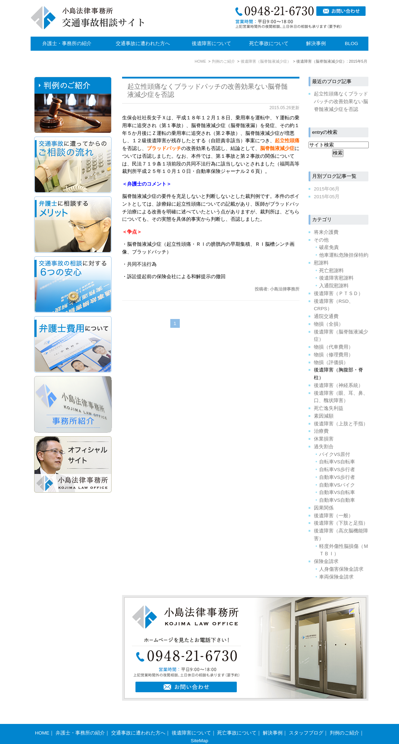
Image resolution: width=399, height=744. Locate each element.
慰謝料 (321, 262)
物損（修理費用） (333, 354)
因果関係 (324, 508)
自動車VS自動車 (337, 500)
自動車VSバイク (337, 485)
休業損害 (324, 439)
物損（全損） (328, 324)
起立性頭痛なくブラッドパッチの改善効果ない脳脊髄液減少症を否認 (341, 101)
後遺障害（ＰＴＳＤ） (338, 293)
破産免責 (329, 247)
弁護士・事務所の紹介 (66, 43)
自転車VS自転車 (337, 461)
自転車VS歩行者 (337, 469)
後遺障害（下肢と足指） (341, 523)
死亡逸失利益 (328, 408)
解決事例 (316, 43)
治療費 (321, 431)
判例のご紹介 (344, 719)
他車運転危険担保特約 (343, 255)
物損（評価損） (331, 362)
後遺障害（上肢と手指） (341, 423)
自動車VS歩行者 (337, 477)
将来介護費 (326, 232)
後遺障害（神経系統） (338, 385)
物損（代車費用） (333, 347)
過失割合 (324, 446)
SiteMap (199, 727)
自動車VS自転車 (337, 492)
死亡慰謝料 (331, 270)
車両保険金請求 (336, 577)
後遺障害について (211, 43)
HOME (42, 719)
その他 (321, 240)
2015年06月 (327, 189)
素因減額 (324, 416)
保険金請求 (326, 561)
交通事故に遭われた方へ (143, 43)
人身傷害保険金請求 (341, 569)
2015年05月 (327, 196)
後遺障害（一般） (333, 515)
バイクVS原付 (334, 454)
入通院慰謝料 (334, 285)
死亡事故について (269, 43)
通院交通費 (326, 316)
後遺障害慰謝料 (336, 278)
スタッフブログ (306, 719)
